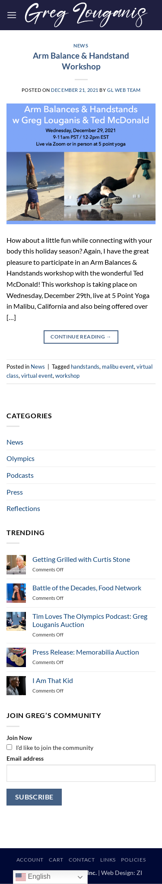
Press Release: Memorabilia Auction (85, 652)
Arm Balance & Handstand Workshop (81, 60)
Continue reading (81, 336)
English (33, 877)
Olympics (20, 458)
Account (30, 859)
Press (14, 492)
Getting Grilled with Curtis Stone (81, 559)
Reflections (23, 508)
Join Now (19, 737)
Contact (82, 859)
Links (108, 859)
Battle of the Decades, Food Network (86, 587)
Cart (56, 859)
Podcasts (20, 475)
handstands (85, 366)
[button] (11, 14)
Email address (25, 758)
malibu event (118, 366)
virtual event (37, 375)
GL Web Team (123, 90)
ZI (139, 872)
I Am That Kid (52, 680)
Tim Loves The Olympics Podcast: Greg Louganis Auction (89, 620)
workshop (67, 375)
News (80, 45)
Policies (133, 859)
